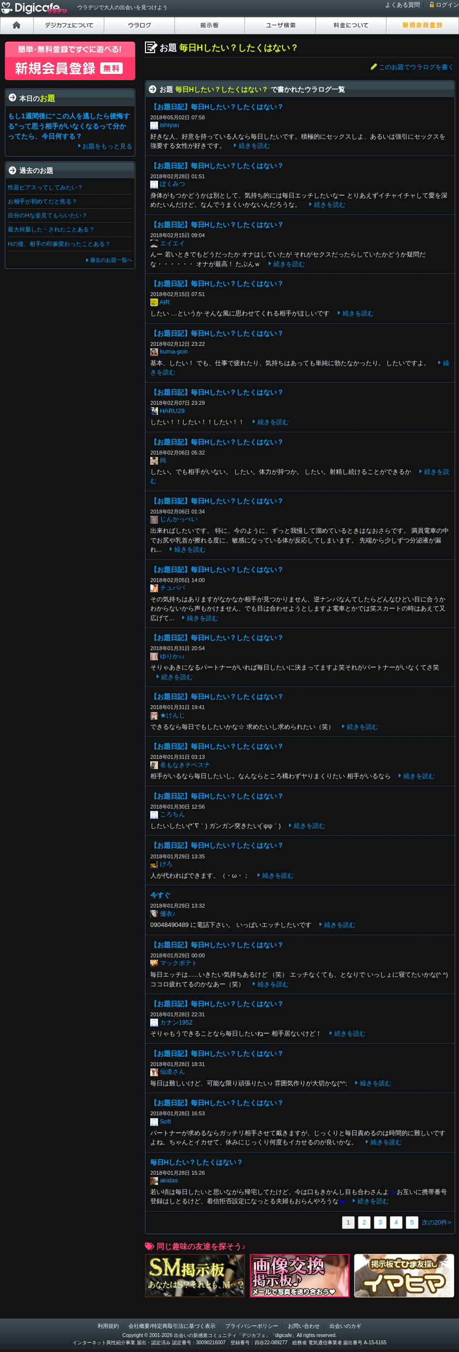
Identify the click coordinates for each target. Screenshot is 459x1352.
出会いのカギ (345, 1326)
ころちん (172, 814)
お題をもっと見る (107, 146)
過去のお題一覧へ (111, 260)
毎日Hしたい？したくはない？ (196, 1162)
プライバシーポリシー (251, 1326)
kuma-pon (174, 351)
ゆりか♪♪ (172, 656)
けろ (166, 864)
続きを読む (254, 145)
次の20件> (436, 1222)
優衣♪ (168, 913)
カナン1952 (176, 1022)
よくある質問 (402, 4)
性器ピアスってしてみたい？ (45, 187)
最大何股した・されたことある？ (51, 229)
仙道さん (172, 1071)
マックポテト (179, 963)
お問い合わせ (304, 1326)
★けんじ (172, 715)
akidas (169, 1180)
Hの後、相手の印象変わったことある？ (59, 244)
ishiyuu (169, 124)
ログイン (447, 4)
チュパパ (172, 587)
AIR (164, 302)
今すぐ (160, 895)
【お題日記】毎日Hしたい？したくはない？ (217, 107)
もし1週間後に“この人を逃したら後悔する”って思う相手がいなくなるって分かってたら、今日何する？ (69, 126)
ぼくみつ (172, 183)
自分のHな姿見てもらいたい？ (47, 215)
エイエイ (172, 243)
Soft (165, 1121)
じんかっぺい (179, 519)
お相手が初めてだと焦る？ (42, 201)
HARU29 (172, 410)
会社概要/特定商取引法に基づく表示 (172, 1326)
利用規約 (108, 1326)
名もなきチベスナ (185, 765)
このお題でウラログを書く (416, 67)
